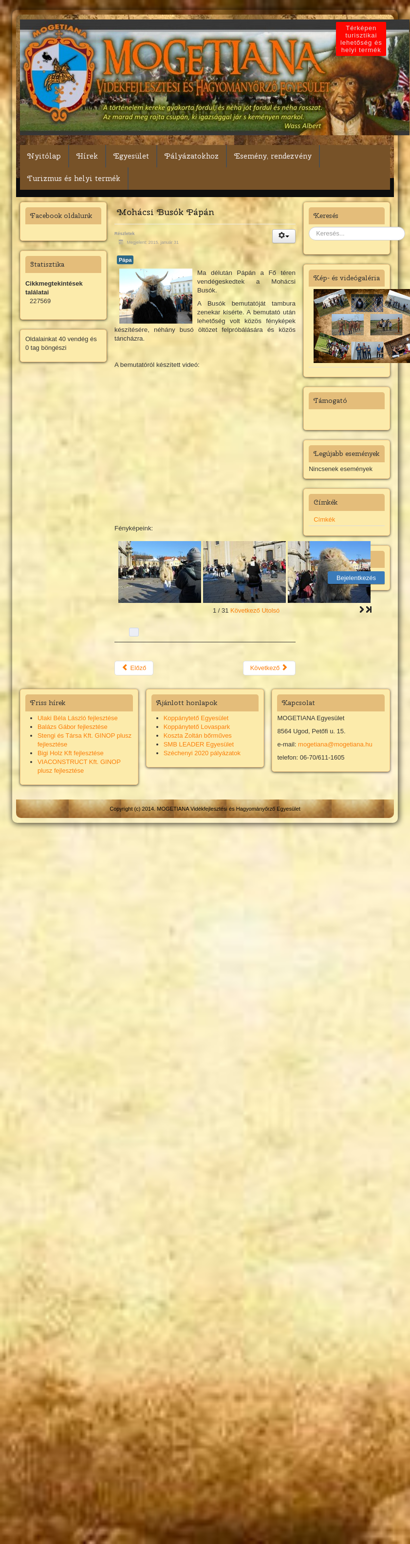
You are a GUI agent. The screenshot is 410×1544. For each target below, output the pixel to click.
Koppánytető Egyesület (196, 718)
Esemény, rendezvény (273, 156)
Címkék (324, 519)
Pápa (125, 260)
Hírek (87, 156)
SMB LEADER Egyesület (199, 744)
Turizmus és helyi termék (73, 178)
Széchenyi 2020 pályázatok (202, 753)
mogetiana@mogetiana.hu (335, 744)
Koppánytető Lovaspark (197, 726)
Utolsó (270, 610)
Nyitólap (44, 156)
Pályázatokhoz (192, 156)
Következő (245, 610)
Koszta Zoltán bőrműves (198, 735)
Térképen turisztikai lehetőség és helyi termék (363, 39)
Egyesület (131, 156)
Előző (134, 668)
